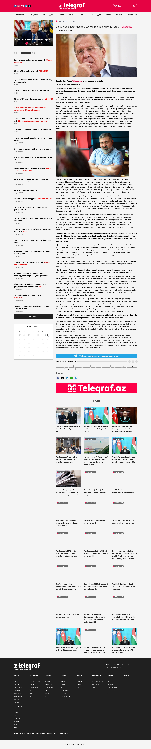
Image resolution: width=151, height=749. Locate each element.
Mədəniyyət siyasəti (98, 681)
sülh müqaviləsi (131, 366)
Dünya (71, 15)
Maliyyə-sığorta (35, 687)
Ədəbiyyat (95, 684)
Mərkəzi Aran (18, 718)
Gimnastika (111, 684)
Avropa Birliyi (106, 366)
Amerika (63, 684)
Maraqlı (79, 687)
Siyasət (34, 15)
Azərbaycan (60, 366)
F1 (109, 681)
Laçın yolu (59, 369)
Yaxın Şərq (64, 690)
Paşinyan (78, 366)
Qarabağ (71, 366)
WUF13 (119, 15)
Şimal (15, 724)
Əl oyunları (111, 690)
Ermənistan (86, 366)
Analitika (17, 702)
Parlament (17, 690)
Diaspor (16, 684)
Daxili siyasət (18, 696)
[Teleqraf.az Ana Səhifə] (72, 6)
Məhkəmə (80, 681)
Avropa (63, 693)
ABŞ (66, 366)
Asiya (62, 687)
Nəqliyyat (33, 693)
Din (46, 696)
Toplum (61, 15)
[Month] (30, 326)
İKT (31, 690)
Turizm (32, 696)
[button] (26, 43)
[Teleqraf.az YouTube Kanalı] (96, 388)
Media (47, 693)
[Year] (37, 326)
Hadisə (83, 15)
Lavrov (99, 366)
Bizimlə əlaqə (63, 734)
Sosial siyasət (49, 681)
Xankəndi (118, 366)
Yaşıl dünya (49, 687)
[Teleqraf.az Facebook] (15, 6)
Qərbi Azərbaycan (19, 687)
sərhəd (93, 366)
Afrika (63, 681)
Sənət (94, 687)
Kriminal (79, 684)
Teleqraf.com (77, 81)
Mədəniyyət (96, 15)
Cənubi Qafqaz (65, 696)
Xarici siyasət (18, 693)
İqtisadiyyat (48, 15)
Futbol (110, 693)
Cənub (16, 713)
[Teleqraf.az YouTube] (22, 6)
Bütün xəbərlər (20, 15)
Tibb (46, 690)
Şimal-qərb (17, 721)
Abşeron (16, 727)
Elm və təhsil (49, 684)
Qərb (124, 366)
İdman (108, 15)
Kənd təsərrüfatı (35, 681)
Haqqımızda (51, 734)
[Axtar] (134, 6)
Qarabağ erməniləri (69, 369)
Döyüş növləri (112, 687)
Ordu (15, 681)
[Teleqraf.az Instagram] (18, 6)
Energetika (33, 684)
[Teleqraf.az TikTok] (29, 6)
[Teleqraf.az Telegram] (26, 6)
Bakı (113, 366)
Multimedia (132, 15)
